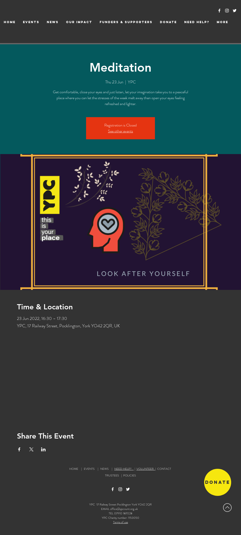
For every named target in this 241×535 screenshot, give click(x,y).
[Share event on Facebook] (19, 449)
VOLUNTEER (145, 469)
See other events (120, 131)
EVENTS (89, 469)
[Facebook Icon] (219, 10)
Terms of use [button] (120, 522)
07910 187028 (123, 513)
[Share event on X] (31, 449)
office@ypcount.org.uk (124, 509)
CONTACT (164, 469)
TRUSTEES (112, 475)
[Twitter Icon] (234, 10)
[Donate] (217, 482)
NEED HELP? (124, 469)
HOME (73, 469)
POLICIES (129, 475)
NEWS (104, 469)
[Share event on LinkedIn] (43, 449)
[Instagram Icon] (227, 10)
